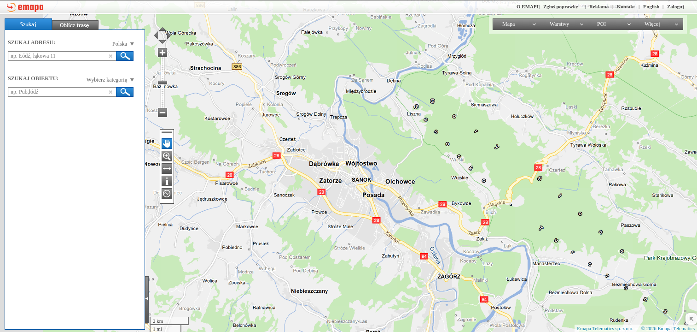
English (651, 6)
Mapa (508, 24)
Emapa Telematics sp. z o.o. (605, 328)
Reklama (599, 6)
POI (601, 24)
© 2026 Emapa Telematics (668, 328)
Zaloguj (675, 6)
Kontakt (626, 6)
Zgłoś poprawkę (560, 6)
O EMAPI (528, 6)
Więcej (652, 24)
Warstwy (559, 24)
